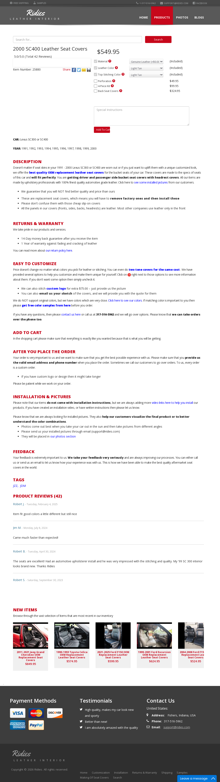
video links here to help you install (172, 403)
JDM (23, 486)
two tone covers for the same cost (154, 269)
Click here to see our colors (125, 300)
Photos (182, 17)
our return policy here (59, 250)
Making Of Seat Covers (94, 777)
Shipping (166, 772)
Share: (67, 69)
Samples (39, 3)
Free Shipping (19, 3)
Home (143, 17)
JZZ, (16, 486)
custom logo (56, 288)
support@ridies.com (174, 3)
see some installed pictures (151, 182)
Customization (101, 772)
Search (117, 777)
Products (162, 17)
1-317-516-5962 (146, 3)
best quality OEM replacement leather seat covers (66, 172)
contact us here (71, 314)
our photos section (63, 436)
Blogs (199, 17)
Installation (121, 772)
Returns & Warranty (144, 772)
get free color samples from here (46, 305)
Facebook (200, 3)
